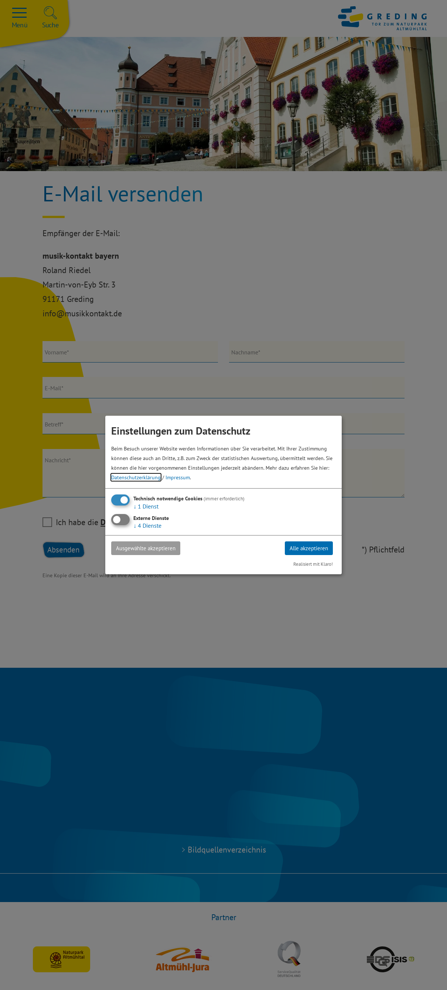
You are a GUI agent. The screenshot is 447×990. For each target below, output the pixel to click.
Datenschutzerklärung (136, 476)
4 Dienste (147, 525)
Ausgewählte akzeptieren (148, 548)
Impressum (178, 476)
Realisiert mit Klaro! (313, 564)
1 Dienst (145, 506)
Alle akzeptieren (307, 548)
